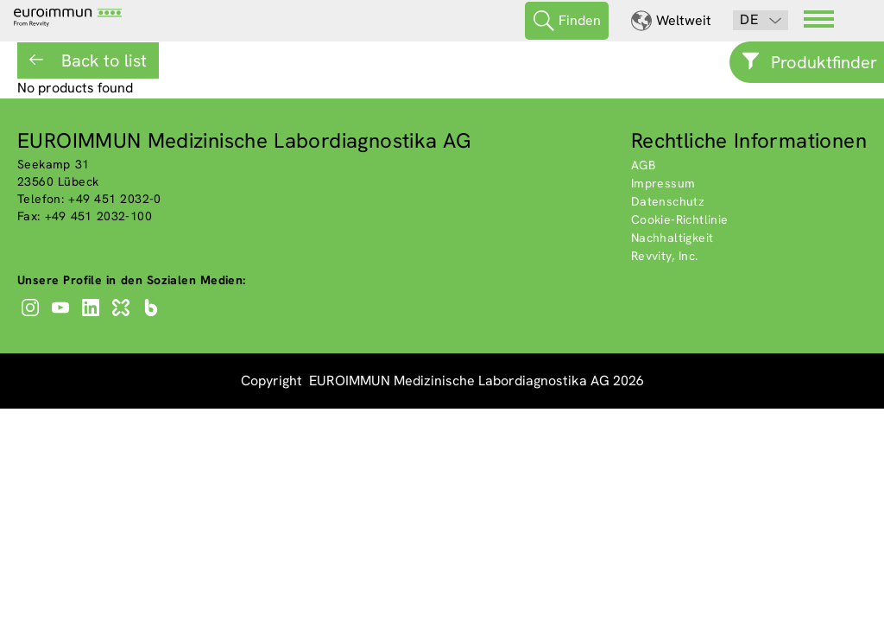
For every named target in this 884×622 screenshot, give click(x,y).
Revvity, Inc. (664, 255)
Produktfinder (824, 62)
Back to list (102, 60)
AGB (643, 165)
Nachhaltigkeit (672, 237)
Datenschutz (667, 201)
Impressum (663, 183)
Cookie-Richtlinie (680, 219)
